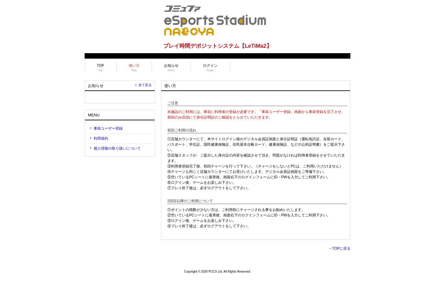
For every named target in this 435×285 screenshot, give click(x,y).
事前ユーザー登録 (108, 128)
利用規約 (101, 138)
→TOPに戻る (339, 248)
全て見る (145, 85)
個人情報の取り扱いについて (117, 148)
